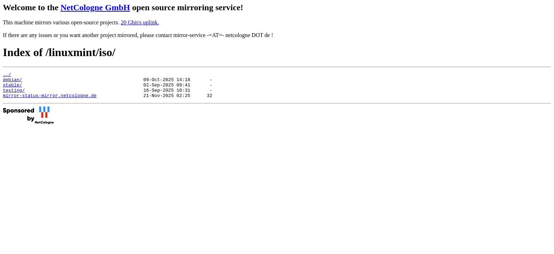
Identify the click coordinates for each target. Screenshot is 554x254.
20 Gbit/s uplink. (140, 22)
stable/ (12, 88)
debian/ (12, 81)
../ (7, 75)
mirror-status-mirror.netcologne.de (49, 100)
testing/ (14, 94)
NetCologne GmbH (95, 7)
